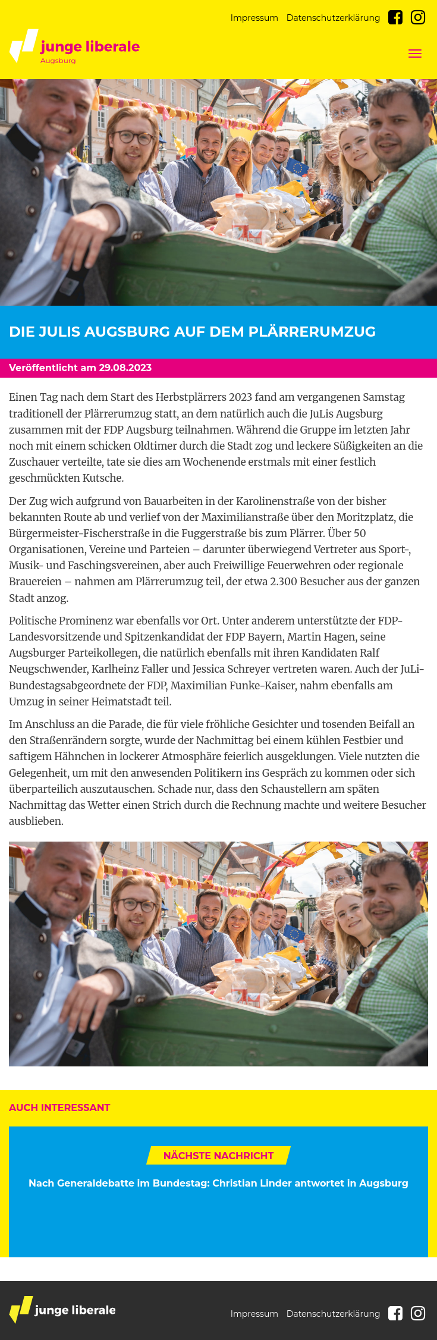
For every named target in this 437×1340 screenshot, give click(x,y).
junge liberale (62, 1310)
